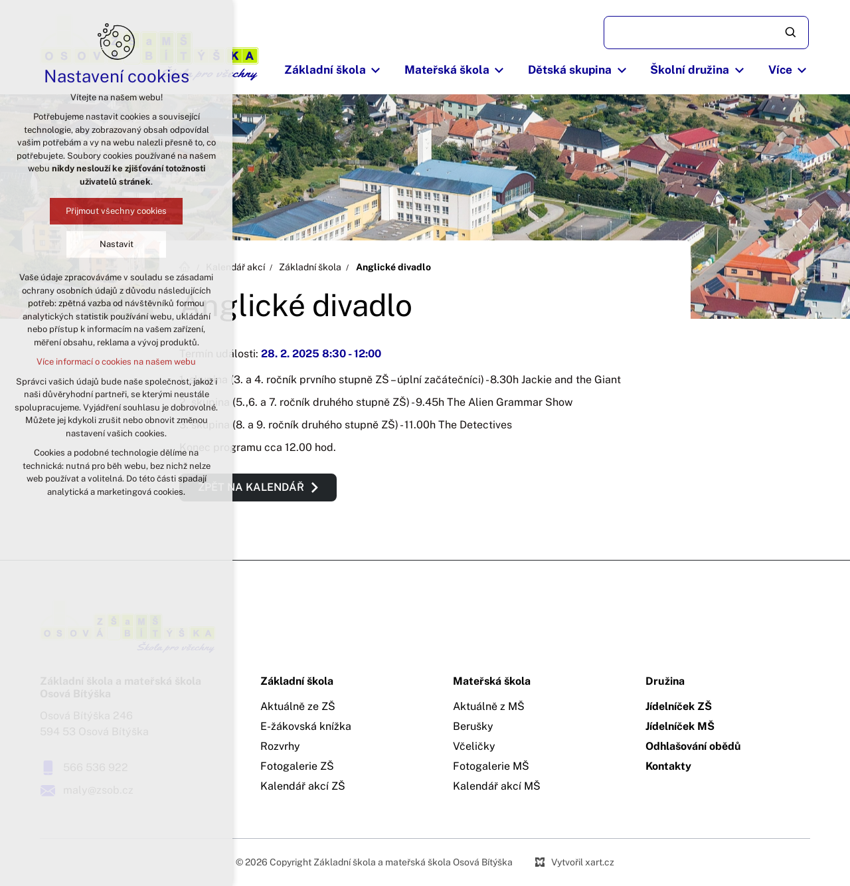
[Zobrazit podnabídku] (376, 70)
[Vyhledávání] (792, 32)
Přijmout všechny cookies (114, 211)
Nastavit (115, 244)
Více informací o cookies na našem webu (115, 362)
